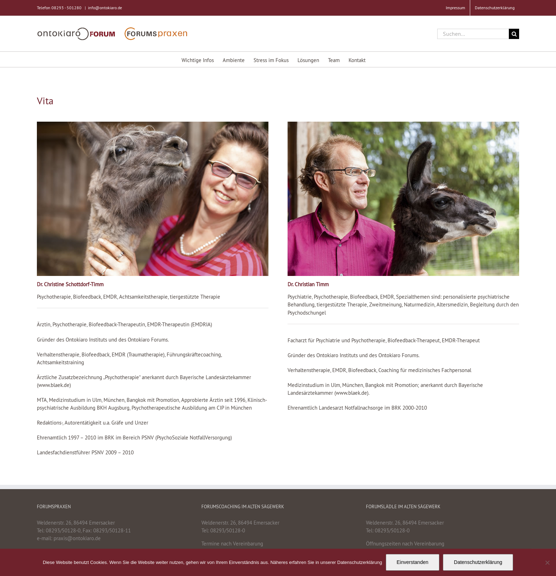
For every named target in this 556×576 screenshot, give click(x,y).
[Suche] (514, 34)
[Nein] (547, 562)
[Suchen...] (473, 34)
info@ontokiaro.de (105, 7)
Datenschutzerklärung (478, 562)
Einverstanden (413, 562)
